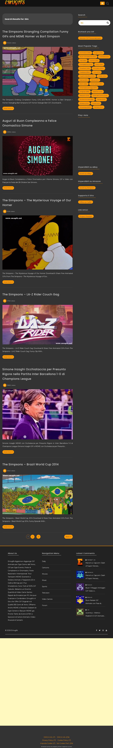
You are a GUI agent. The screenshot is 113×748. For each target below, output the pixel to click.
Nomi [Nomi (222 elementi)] (83, 84)
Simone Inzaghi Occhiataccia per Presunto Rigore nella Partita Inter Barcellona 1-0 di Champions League (34, 374)
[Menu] (102, 3)
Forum (44, 605)
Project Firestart (86, 216)
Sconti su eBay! (85, 174)
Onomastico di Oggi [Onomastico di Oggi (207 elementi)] (88, 88)
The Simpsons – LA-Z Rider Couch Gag (30, 294)
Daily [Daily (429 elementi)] (99, 64)
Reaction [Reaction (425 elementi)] (97, 91)
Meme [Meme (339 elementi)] (83, 80)
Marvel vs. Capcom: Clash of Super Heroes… (95, 564)
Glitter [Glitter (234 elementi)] (102, 76)
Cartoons (45, 568)
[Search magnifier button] (107, 22)
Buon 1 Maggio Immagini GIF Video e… (95, 589)
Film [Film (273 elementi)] (97, 72)
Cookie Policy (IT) (64, 740)
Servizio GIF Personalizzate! (90, 38)
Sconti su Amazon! (87, 188)
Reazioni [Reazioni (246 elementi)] (84, 95)
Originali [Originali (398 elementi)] (84, 91)
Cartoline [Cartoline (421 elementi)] (104, 56)
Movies (45, 574)
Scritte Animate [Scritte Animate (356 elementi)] (86, 99)
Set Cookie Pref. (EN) (65, 743)
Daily (44, 561)
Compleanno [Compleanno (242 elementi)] (86, 64)
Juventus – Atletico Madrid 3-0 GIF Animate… (95, 614)
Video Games (47, 599)
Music (44, 580)
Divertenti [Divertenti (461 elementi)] (85, 68)
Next (68, 537)
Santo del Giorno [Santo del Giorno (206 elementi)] (100, 95)
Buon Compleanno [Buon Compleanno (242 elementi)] (88, 56)
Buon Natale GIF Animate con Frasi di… (94, 601)
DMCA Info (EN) (63, 737)
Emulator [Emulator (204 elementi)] (98, 68)
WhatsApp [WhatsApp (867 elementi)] (85, 107)
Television (45, 593)
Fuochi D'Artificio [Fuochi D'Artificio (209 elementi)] (87, 76)
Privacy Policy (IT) (49, 740)
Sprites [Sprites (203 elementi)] (101, 99)
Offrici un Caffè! (85, 202)
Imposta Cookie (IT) (47, 743)
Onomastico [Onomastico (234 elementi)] (96, 84)
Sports (44, 587)
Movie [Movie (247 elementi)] (95, 80)
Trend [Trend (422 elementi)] (96, 103)
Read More (8, 108)
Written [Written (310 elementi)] (98, 107)
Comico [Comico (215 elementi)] (94, 60)
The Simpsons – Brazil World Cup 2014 (30, 464)
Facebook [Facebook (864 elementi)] (85, 72)
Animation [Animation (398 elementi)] (85, 53)
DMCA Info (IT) (49, 737)
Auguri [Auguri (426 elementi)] (98, 53)
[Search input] (93, 22)
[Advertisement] (56, 653)
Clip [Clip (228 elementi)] (83, 60)
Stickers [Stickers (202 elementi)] (84, 103)
